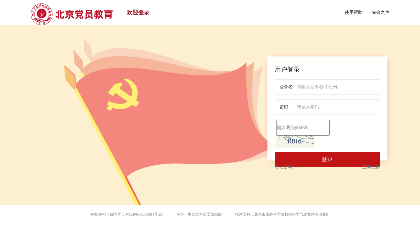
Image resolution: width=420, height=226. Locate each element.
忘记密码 (283, 166)
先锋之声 (380, 12)
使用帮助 (353, 12)
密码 (283, 107)
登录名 (286, 86)
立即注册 (371, 166)
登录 (327, 159)
